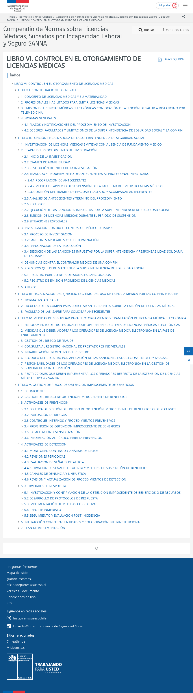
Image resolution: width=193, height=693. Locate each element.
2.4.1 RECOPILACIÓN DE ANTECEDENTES (57, 180)
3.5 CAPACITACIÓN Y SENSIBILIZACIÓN (52, 432)
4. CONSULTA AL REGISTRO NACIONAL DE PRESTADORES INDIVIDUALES (73, 346)
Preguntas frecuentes (22, 567)
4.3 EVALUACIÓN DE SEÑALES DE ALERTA (54, 462)
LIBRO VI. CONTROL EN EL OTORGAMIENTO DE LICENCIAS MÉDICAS (60, 20)
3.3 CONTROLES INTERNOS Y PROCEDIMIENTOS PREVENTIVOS (69, 420)
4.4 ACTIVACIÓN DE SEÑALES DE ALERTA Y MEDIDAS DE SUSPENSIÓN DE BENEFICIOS (86, 468)
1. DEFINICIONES (33, 391)
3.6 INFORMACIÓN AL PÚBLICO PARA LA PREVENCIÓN (63, 438)
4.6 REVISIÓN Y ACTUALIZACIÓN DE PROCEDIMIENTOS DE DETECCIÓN (75, 479)
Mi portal (165, 5)
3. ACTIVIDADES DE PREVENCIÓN (45, 402)
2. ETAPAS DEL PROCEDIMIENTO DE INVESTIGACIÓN (59, 150)
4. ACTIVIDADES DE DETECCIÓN (44, 444)
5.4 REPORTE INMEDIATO (42, 510)
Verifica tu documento (23, 591)
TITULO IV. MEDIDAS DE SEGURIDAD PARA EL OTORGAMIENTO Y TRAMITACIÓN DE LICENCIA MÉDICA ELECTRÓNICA (102, 318)
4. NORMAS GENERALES (38, 118)
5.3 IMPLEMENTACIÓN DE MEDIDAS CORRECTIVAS (60, 504)
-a (190, 360)
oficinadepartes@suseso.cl (26, 585)
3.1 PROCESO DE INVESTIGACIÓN (48, 234)
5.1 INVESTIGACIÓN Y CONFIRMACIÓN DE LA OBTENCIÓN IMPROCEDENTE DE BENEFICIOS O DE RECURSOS (102, 492)
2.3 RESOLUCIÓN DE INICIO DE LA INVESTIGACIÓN (60, 168)
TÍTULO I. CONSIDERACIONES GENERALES (48, 90)
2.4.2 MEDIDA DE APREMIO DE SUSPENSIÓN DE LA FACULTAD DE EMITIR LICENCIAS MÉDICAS (95, 186)
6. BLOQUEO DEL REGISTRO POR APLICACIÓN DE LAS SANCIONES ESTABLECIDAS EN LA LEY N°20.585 (94, 358)
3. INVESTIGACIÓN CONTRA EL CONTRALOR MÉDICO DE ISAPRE (67, 228)
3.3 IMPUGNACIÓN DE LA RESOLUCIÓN (52, 246)
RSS (9, 603)
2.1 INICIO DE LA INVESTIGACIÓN (48, 156)
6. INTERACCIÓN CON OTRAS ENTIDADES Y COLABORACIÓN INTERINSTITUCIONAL (81, 522)
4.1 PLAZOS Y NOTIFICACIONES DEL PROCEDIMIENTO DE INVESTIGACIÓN (77, 124)
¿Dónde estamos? (19, 579)
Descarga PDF (174, 59)
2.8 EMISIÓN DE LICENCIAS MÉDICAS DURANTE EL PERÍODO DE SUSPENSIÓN (80, 215)
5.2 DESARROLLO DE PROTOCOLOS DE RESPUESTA (61, 498)
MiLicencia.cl (16, 647)
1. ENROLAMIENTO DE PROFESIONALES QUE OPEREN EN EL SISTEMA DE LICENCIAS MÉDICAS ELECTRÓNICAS (100, 325)
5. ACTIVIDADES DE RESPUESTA (43, 486)
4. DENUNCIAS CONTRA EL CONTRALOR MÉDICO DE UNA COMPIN (69, 262)
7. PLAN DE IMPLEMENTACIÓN (43, 528)
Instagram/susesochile (26, 618)
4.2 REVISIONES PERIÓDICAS (44, 456)
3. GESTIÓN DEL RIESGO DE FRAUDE (47, 340)
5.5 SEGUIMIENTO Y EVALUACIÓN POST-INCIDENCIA (62, 515)
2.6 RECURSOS (34, 204)
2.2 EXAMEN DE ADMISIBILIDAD (47, 162)
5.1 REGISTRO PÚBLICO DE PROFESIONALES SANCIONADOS (67, 275)
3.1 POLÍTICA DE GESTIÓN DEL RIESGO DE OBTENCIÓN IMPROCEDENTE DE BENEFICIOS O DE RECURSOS (100, 409)
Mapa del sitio (17, 573)
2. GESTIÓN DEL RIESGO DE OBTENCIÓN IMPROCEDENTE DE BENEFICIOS (74, 397)
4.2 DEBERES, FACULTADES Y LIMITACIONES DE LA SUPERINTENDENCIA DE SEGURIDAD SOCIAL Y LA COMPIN (103, 130)
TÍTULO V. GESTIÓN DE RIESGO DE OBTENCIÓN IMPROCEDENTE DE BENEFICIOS (76, 385)
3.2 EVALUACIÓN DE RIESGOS (45, 415)
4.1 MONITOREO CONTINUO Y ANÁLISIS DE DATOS (61, 451)
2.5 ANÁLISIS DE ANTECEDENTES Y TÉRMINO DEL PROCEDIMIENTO (73, 198)
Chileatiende (16, 641)
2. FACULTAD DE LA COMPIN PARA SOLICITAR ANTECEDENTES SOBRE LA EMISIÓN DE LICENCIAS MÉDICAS (98, 306)
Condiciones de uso (21, 597)
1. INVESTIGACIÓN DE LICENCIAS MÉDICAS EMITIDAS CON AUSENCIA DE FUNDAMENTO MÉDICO (91, 144)
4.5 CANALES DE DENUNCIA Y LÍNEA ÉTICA (55, 473)
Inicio (12, 16)
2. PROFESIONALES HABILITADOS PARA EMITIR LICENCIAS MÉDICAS (70, 102)
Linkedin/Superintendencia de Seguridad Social (45, 626)
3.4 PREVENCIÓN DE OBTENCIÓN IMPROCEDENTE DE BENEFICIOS (72, 426)
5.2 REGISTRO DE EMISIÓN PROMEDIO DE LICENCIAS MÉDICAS (69, 280)
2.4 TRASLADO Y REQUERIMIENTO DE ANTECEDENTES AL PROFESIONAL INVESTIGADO (87, 174)
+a (190, 352)
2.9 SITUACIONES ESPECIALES (45, 221)
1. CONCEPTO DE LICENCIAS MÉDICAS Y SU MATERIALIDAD (64, 96)
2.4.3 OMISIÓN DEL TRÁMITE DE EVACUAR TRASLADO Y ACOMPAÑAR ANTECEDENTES (90, 192)
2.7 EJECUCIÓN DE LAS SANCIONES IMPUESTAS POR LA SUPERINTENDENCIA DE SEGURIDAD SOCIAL (96, 210)
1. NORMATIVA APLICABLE (40, 300)
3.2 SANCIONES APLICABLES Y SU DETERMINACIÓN (61, 240)
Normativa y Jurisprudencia (35, 16)
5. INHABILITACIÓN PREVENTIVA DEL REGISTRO (55, 352)
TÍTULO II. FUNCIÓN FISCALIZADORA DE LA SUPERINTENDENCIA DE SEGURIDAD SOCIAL (81, 138)
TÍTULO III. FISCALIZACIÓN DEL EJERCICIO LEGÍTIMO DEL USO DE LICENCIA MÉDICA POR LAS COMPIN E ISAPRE (98, 294)
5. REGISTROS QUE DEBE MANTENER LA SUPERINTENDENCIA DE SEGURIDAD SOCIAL (82, 268)
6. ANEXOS (29, 287)
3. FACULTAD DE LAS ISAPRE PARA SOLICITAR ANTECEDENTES (66, 311)
